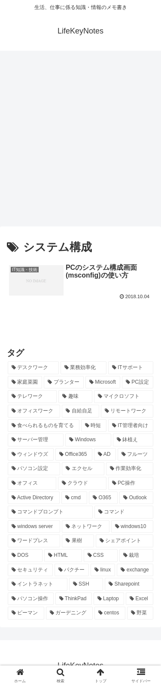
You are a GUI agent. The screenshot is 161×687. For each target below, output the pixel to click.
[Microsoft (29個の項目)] (102, 382)
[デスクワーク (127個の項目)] (33, 367)
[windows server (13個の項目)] (34, 526)
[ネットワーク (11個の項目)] (85, 526)
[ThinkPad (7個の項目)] (73, 598)
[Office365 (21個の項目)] (73, 454)
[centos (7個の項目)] (109, 613)
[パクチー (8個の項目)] (72, 570)
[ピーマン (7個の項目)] (26, 613)
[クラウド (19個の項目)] (82, 483)
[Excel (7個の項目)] (139, 598)
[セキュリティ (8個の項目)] (30, 570)
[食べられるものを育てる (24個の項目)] (43, 425)
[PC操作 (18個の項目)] (130, 483)
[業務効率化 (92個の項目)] (83, 367)
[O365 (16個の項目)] (103, 498)
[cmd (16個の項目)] (74, 498)
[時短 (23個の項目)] (93, 425)
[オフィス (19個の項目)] (32, 483)
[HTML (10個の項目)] (63, 555)
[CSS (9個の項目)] (101, 555)
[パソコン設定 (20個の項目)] (34, 468)
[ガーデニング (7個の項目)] (69, 613)
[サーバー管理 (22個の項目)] (36, 440)
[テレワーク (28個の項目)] (32, 396)
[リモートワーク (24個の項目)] (127, 411)
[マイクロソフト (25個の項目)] (123, 396)
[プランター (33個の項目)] (63, 382)
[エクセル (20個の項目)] (83, 468)
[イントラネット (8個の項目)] (37, 584)
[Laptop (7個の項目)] (109, 598)
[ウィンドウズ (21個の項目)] (31, 454)
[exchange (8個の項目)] (135, 570)
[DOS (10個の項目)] (25, 555)
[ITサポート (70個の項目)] (130, 367)
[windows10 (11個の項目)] (132, 526)
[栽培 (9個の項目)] (136, 555)
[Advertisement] (80, 141)
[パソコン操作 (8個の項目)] (31, 598)
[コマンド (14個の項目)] (124, 512)
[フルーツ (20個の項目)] (135, 454)
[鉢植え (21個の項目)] (133, 440)
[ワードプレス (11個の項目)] (34, 540)
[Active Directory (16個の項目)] (34, 498)
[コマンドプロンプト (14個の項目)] (50, 512)
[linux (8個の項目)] (103, 570)
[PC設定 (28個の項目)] (137, 382)
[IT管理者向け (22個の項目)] (130, 425)
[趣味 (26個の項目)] (75, 396)
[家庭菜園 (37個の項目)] (25, 382)
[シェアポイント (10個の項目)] (124, 540)
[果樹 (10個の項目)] (78, 540)
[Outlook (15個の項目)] (136, 498)
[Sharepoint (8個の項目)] (129, 584)
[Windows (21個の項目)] (88, 440)
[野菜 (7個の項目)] (140, 613)
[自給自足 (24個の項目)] (80, 411)
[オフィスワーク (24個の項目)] (34, 411)
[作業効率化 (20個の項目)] (129, 468)
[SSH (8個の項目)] (86, 584)
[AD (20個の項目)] (105, 454)
